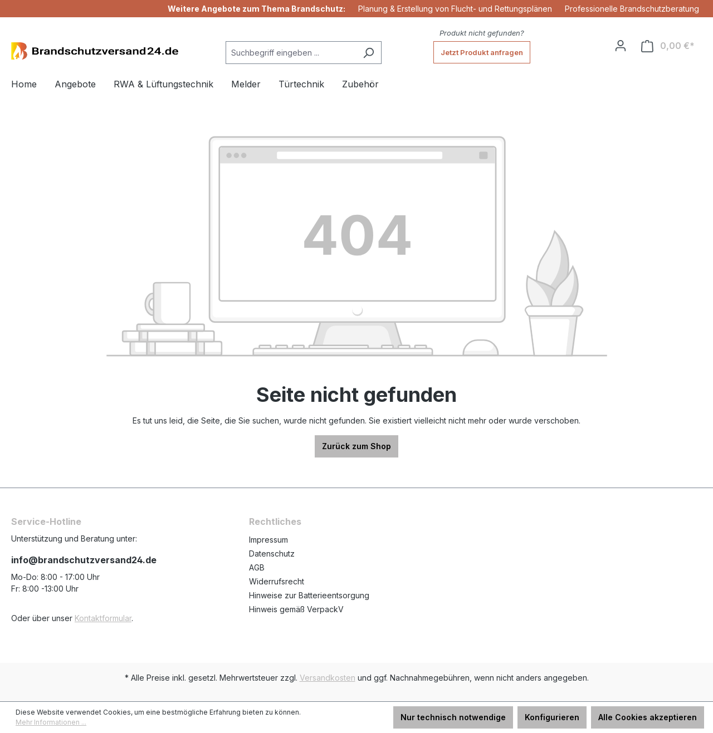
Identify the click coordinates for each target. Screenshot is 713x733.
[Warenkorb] (668, 46)
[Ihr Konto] (620, 46)
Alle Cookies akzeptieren (647, 717)
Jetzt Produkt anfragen (482, 52)
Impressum (268, 539)
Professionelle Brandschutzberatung (632, 8)
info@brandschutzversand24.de (84, 559)
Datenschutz (272, 553)
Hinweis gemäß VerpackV (296, 609)
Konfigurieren (552, 717)
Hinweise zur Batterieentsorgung (309, 595)
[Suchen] (368, 52)
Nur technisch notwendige (453, 717)
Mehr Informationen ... (51, 722)
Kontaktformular (103, 618)
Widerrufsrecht (276, 581)
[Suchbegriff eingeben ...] (291, 52)
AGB (257, 567)
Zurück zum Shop (356, 446)
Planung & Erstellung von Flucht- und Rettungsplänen (455, 8)
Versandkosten (327, 677)
